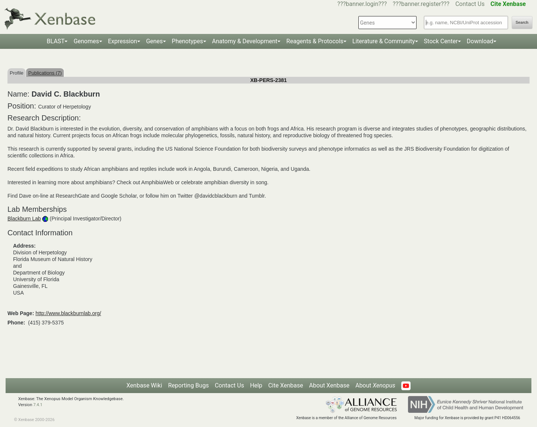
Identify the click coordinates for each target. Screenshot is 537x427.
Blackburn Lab (24, 219)
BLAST (56, 41)
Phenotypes (187, 41)
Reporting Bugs (188, 385)
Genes (154, 41)
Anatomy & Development (244, 41)
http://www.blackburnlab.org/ (68, 313)
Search (522, 22)
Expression (122, 41)
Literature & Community (383, 41)
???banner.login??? (362, 3)
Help (256, 385)
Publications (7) (45, 73)
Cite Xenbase (285, 385)
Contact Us (470, 3)
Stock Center (441, 41)
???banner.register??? (421, 3)
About (375, 385)
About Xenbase (329, 385)
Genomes (86, 41)
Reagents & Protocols (314, 41)
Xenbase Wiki (144, 385)
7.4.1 (38, 404)
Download (480, 41)
